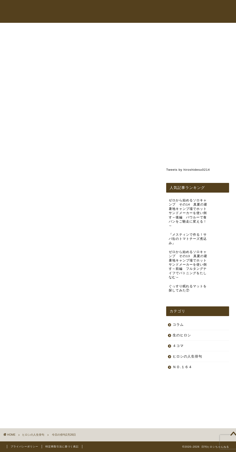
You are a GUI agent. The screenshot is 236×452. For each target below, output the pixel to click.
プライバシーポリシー (24, 446)
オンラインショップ (162, 8)
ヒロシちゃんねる (128, 8)
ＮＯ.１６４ (182, 367)
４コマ (178, 346)
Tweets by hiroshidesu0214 (188, 169)
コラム (188, 8)
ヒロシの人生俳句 (26, 38)
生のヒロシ (182, 335)
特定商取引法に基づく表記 (62, 446)
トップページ (98, 8)
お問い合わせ (98, 17)
